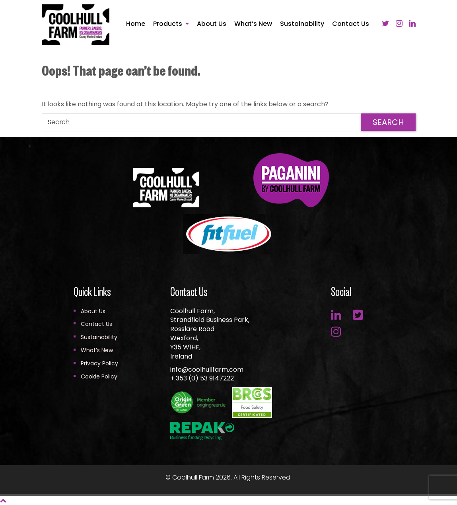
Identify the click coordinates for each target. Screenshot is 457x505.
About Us (211, 23)
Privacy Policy (99, 363)
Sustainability (302, 23)
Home (135, 23)
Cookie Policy (99, 376)
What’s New (253, 23)
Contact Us (350, 23)
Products (167, 23)
